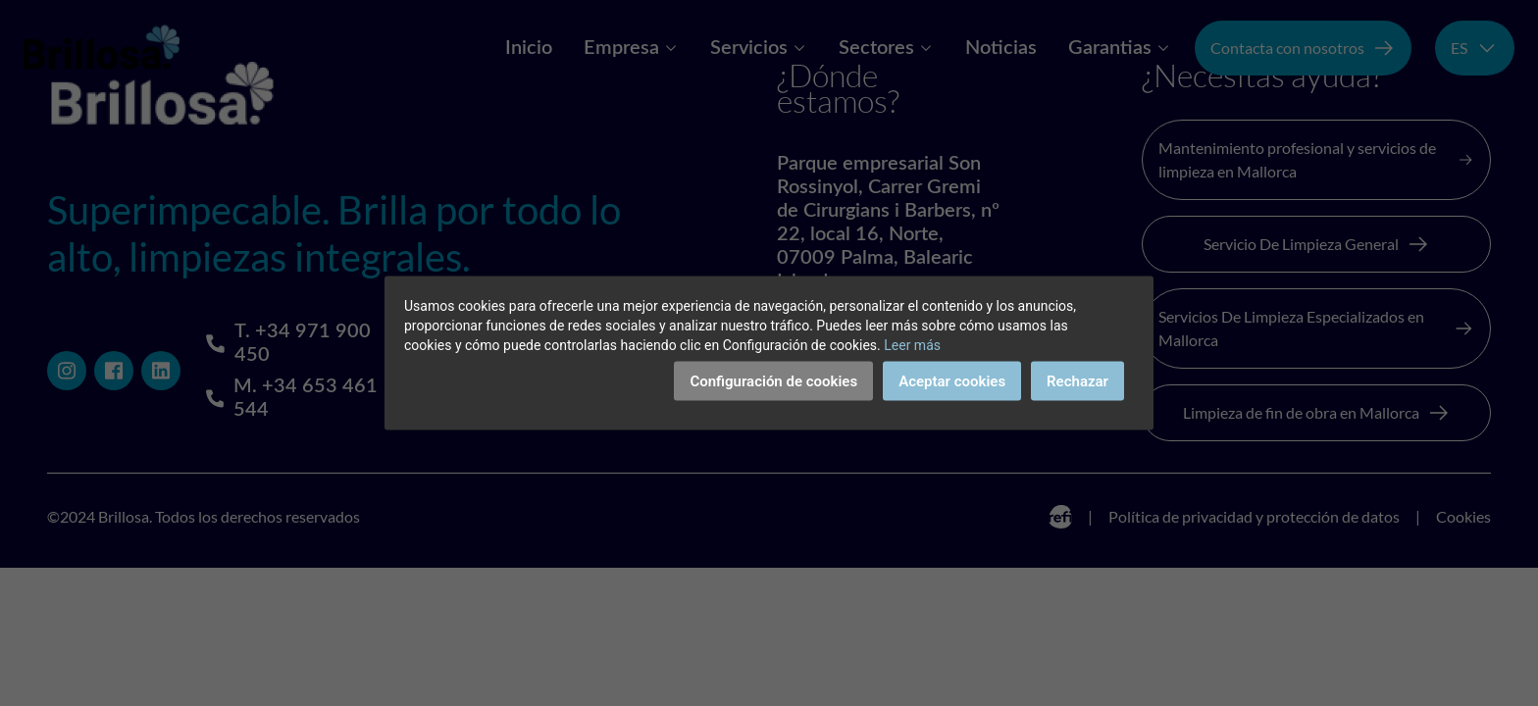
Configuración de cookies (773, 381)
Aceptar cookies (951, 381)
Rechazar (1077, 381)
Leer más (912, 345)
